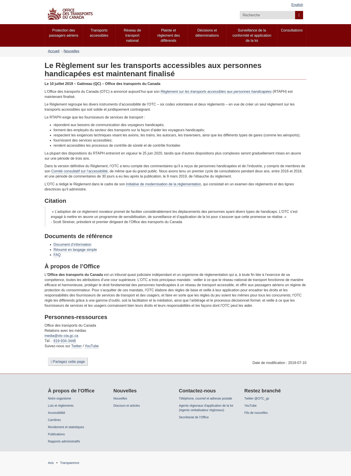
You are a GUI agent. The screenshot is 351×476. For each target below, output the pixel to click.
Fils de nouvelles (256, 413)
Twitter (76, 346)
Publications (56, 434)
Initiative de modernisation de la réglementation (163, 184)
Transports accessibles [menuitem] (99, 32)
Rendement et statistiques (66, 427)
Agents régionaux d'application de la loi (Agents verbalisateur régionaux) (206, 408)
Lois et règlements (60, 405)
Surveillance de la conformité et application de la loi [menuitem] (251, 35)
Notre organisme (59, 398)
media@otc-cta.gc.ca (61, 336)
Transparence (69, 463)
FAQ (57, 255)
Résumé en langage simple (75, 250)
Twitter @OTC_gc (256, 398)
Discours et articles (126, 405)
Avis (51, 463)
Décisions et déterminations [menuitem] (207, 32)
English (297, 5)
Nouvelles (71, 51)
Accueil (54, 51)
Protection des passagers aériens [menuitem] (63, 32)
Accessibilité (56, 413)
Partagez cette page (68, 362)
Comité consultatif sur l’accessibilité (79, 171)
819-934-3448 (65, 341)
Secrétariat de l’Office (194, 417)
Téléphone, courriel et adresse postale (205, 398)
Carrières (54, 420)
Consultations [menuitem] (292, 30)
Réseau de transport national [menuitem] (132, 35)
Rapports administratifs (64, 441)
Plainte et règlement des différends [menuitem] (168, 35)
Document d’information (72, 244)
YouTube (92, 346)
